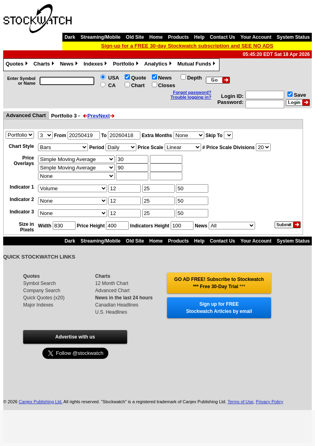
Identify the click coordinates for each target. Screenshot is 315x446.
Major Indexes (38, 305)
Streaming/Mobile (100, 37)
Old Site (135, 37)
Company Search (41, 290)
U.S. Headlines (111, 312)
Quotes (18, 64)
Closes (166, 85)
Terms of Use (240, 401)
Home (156, 37)
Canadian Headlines (116, 305)
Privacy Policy (269, 401)
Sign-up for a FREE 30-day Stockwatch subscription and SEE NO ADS (187, 46)
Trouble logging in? (191, 97)
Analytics (158, 64)
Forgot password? (192, 92)
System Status (293, 37)
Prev (93, 116)
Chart (138, 85)
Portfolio (126, 64)
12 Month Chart (111, 283)
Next (104, 116)
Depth (194, 78)
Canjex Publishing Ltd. (40, 401)
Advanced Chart (112, 290)
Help (199, 37)
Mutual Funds (197, 64)
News (70, 64)
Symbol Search (39, 283)
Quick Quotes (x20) (43, 298)
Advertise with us (75, 337)
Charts (45, 64)
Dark (69, 37)
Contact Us (222, 37)
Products (178, 37)
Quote (138, 78)
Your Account (256, 37)
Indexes (96, 64)
